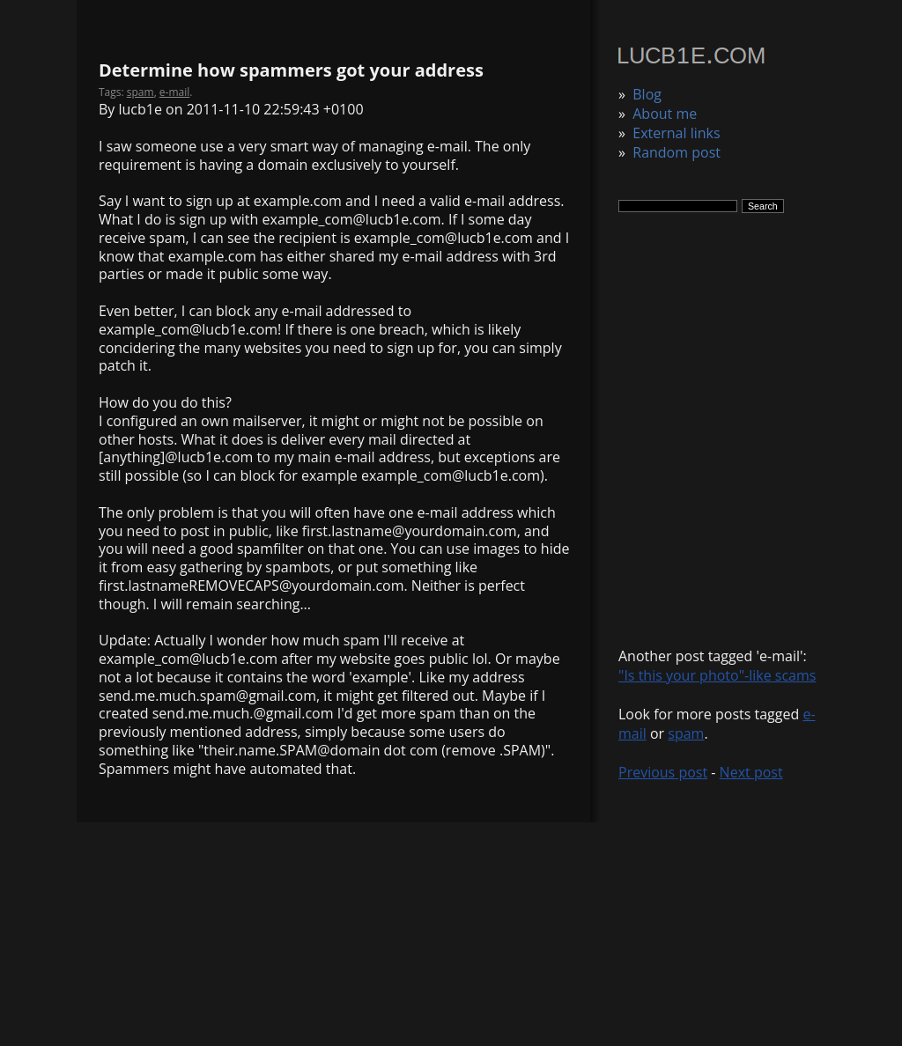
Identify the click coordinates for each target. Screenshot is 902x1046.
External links (676, 133)
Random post (676, 152)
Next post (751, 772)
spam (686, 733)
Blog (647, 94)
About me (664, 113)
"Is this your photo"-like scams (717, 675)
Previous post (662, 772)
